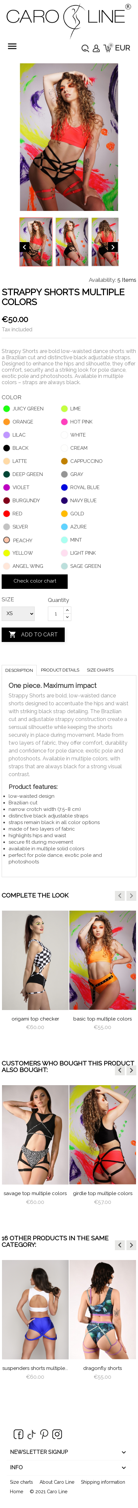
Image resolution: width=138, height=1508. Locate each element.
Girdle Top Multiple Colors (102, 1193)
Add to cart (33, 634)
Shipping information (103, 1482)
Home (16, 1491)
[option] (35, 977)
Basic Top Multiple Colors (102, 1019)
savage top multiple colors (35, 1193)
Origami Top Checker (35, 1019)
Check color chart (35, 581)
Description (19, 670)
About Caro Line (57, 1482)
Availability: (102, 280)
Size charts (100, 670)
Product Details (60, 670)
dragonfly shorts (102, 1368)
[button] (120, 896)
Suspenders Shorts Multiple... (35, 1368)
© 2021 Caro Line (48, 1491)
